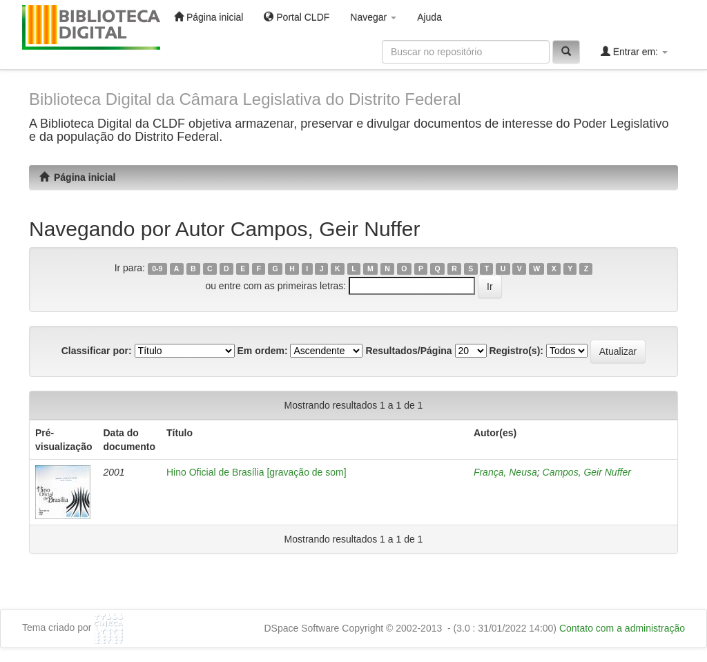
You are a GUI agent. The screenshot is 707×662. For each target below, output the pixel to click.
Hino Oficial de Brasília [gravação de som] (256, 472)
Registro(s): (516, 350)
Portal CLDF (296, 17)
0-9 (157, 268)
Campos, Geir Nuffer (587, 472)
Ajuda (429, 17)
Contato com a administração (622, 628)
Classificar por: (96, 350)
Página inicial (208, 17)
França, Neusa (505, 472)
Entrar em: (634, 51)
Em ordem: (262, 350)
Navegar (373, 17)
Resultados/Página (408, 350)
